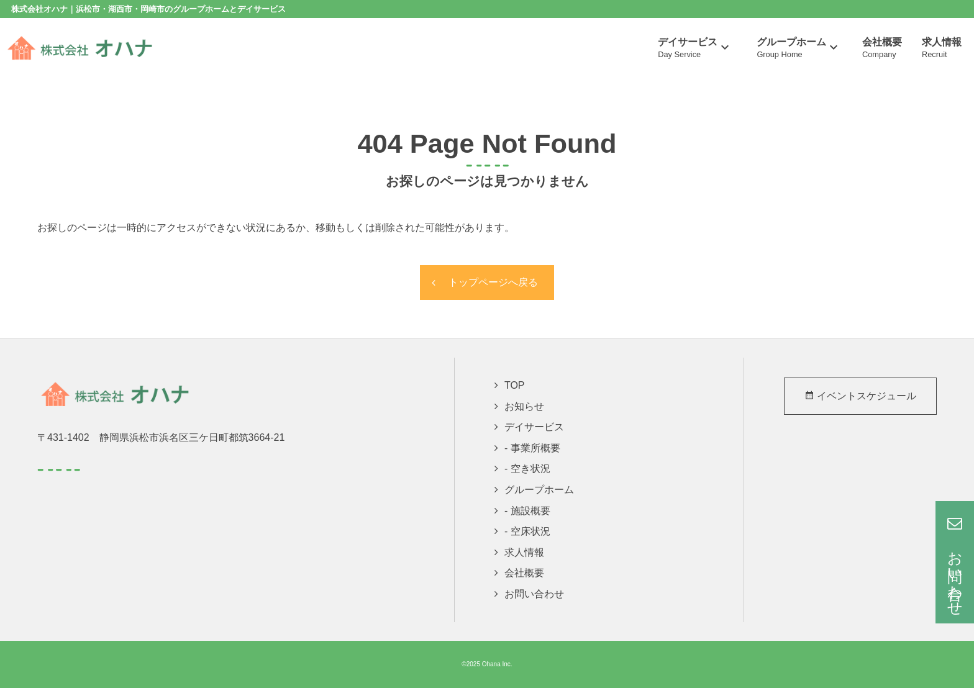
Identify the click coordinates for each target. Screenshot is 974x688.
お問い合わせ (534, 594)
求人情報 (524, 552)
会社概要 (524, 573)
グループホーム (539, 489)
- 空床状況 (527, 532)
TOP (514, 385)
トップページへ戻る (493, 282)
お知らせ (524, 406)
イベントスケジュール (860, 396)
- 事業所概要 (532, 448)
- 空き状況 (527, 469)
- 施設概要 (527, 510)
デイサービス (534, 427)
